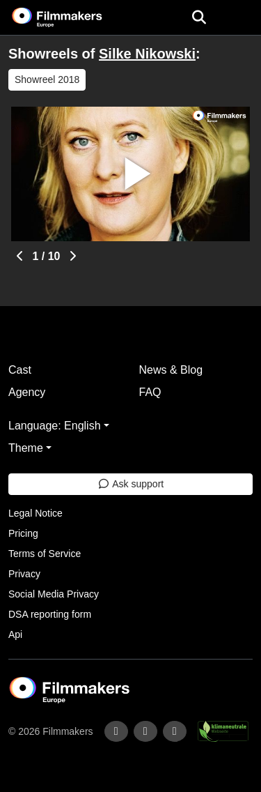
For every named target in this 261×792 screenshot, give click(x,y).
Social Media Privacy (53, 594)
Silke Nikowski (147, 53)
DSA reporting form (49, 614)
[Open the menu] (198, 17)
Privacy (24, 573)
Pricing (23, 533)
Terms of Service (44, 553)
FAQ (150, 392)
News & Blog (171, 370)
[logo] (73, 17)
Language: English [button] (54, 426)
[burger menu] (240, 17)
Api (15, 634)
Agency (26, 392)
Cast (19, 370)
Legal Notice (35, 513)
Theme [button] (25, 448)
